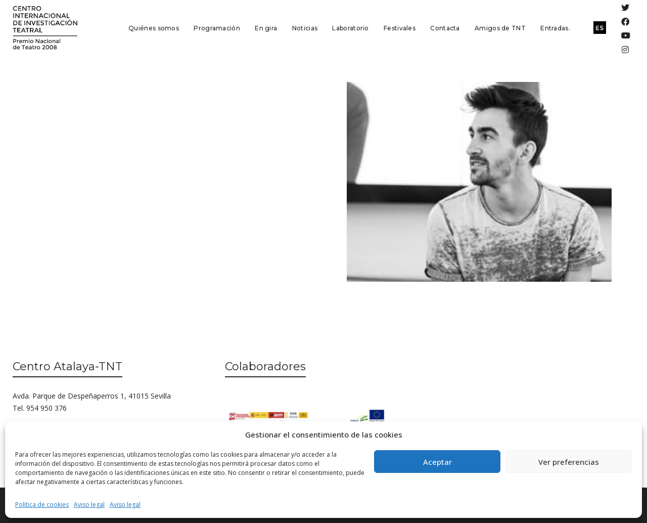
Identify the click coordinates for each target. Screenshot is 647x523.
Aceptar (437, 462)
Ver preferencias (568, 462)
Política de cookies (42, 504)
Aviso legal (89, 504)
